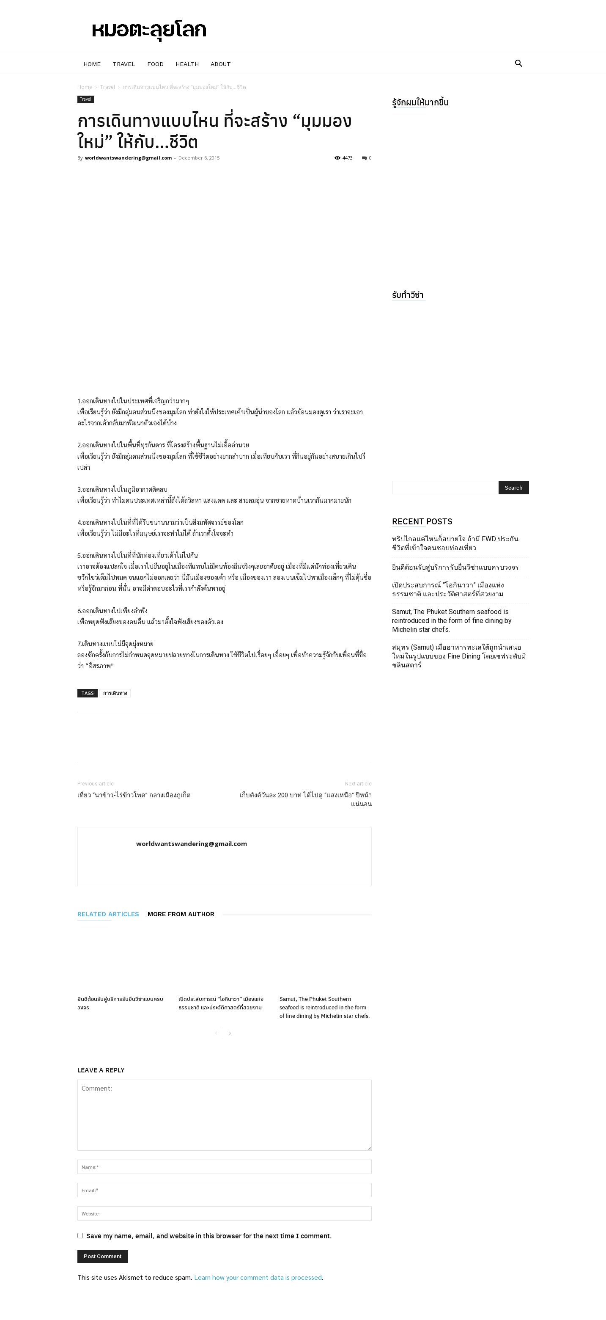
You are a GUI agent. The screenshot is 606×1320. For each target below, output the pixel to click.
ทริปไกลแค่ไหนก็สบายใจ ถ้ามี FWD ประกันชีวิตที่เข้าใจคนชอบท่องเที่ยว (455, 543)
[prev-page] (216, 1033)
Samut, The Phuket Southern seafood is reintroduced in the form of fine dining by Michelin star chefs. (325, 1007)
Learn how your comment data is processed (258, 1277)
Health (187, 64)
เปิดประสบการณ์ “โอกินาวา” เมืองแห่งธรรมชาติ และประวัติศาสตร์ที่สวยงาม (220, 1003)
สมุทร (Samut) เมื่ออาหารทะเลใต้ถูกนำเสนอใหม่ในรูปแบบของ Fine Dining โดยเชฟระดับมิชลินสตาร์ (459, 656)
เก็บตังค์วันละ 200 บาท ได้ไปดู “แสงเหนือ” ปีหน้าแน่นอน (306, 799)
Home (92, 64)
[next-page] (230, 1033)
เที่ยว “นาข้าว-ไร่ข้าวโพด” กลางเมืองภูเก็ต (134, 795)
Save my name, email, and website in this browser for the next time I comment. (209, 1235)
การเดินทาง (115, 693)
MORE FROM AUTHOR (181, 914)
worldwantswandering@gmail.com (128, 157)
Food (155, 64)
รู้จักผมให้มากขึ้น (420, 102)
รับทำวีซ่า (408, 294)
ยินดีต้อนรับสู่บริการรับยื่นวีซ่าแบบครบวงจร (455, 567)
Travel (123, 64)
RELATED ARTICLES (108, 914)
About (221, 64)
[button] (519, 64)
